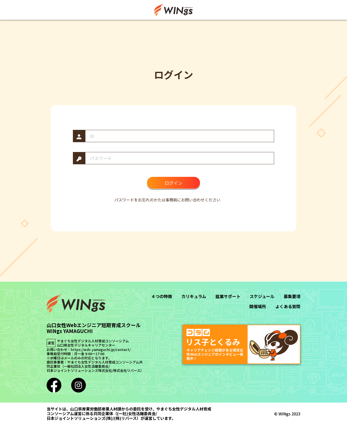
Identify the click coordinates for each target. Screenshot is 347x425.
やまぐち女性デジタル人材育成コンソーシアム (93, 341)
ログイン (173, 183)
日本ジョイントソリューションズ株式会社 (79, 370)
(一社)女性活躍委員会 (136, 413)
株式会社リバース (126, 370)
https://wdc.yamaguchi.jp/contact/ (101, 350)
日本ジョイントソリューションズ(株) (80, 418)
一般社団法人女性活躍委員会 (86, 366)
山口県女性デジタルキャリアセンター (86, 345)
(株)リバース (125, 418)
